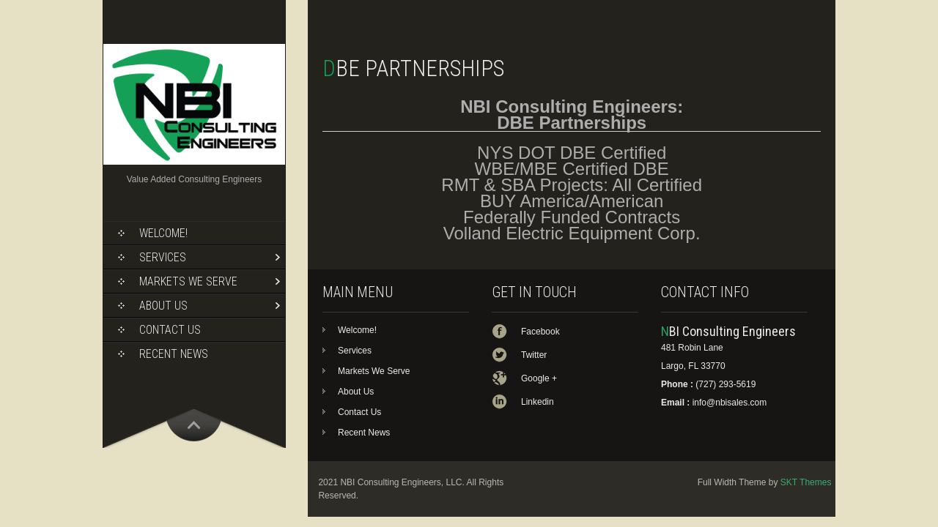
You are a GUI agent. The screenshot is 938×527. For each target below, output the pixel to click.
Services (162, 257)
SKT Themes (806, 482)
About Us (163, 306)
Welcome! (163, 233)
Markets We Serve (188, 281)
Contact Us (170, 330)
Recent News (173, 354)
